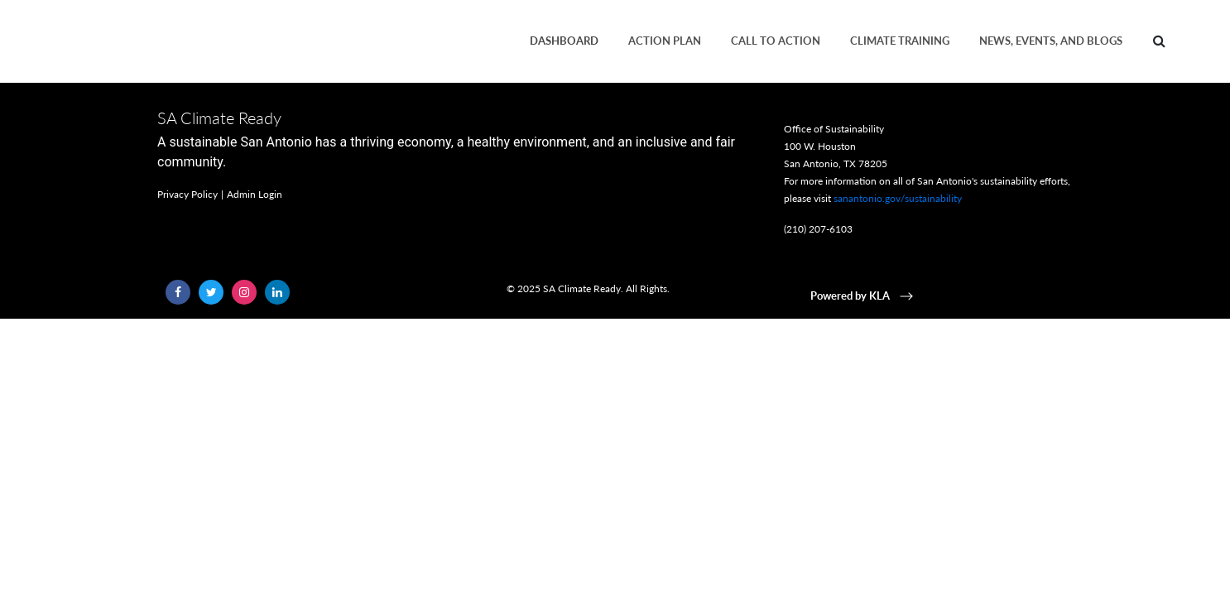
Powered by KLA (863, 295)
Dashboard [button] (564, 40)
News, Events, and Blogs (1050, 40)
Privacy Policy (187, 194)
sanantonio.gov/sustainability (898, 198)
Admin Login (254, 194)
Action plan (664, 40)
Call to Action (775, 40)
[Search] (1159, 41)
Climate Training (899, 40)
